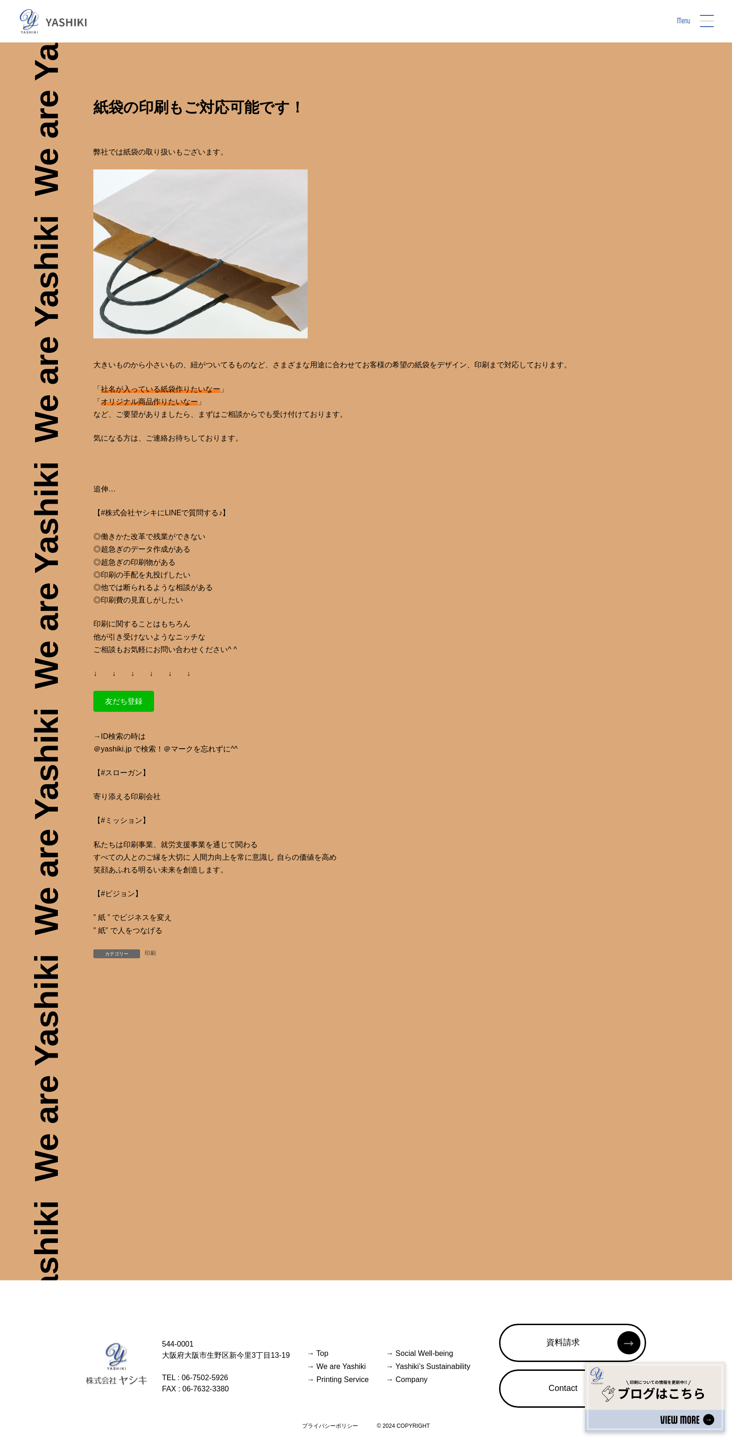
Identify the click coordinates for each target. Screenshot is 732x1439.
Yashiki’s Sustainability (428, 1366)
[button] (123, 701)
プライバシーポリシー (330, 1426)
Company (407, 1379)
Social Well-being (419, 1353)
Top (317, 1353)
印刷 (150, 953)
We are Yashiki (336, 1366)
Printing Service (338, 1379)
